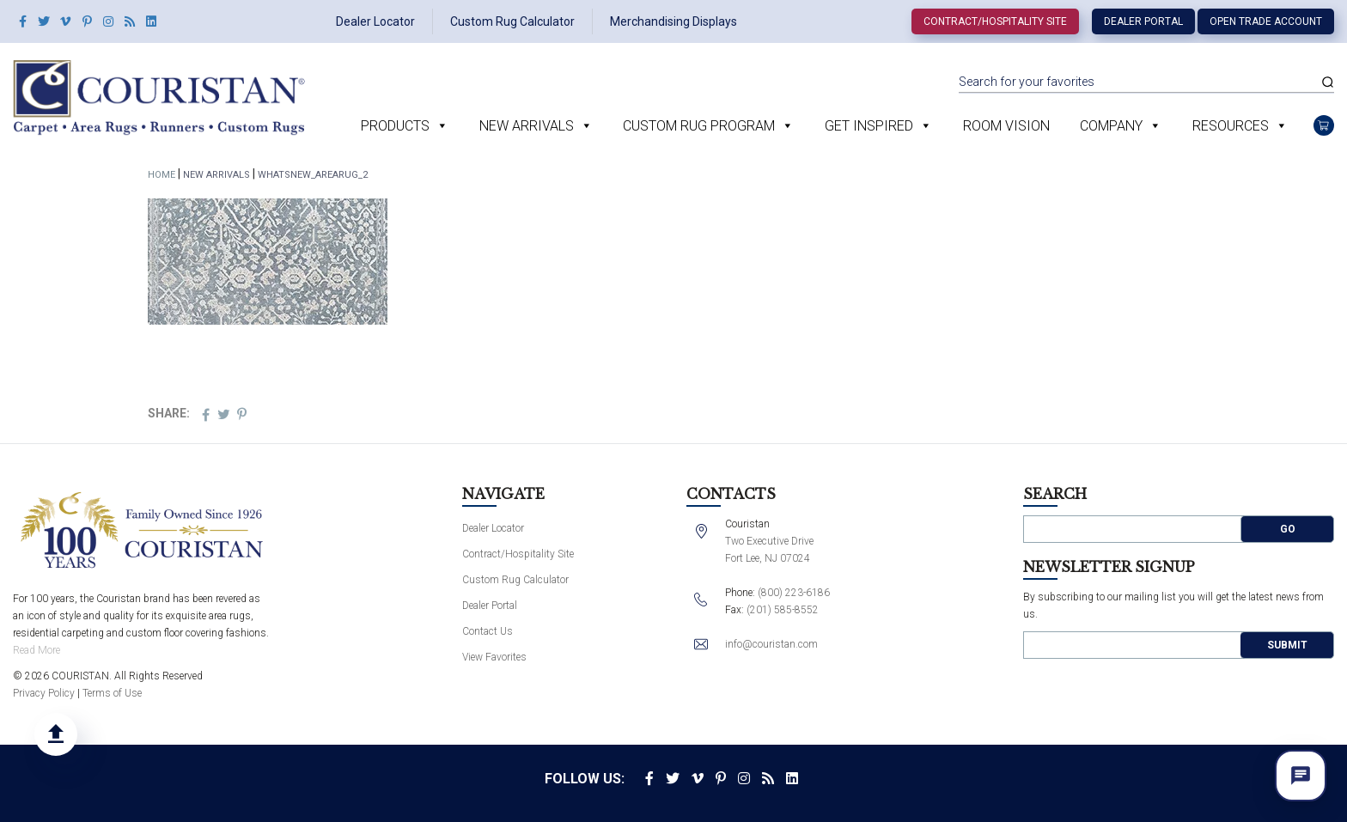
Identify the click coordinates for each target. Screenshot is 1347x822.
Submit (1287, 645)
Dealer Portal (1143, 21)
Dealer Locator (375, 21)
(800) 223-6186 (794, 593)
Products (395, 126)
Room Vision (1006, 126)
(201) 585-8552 (783, 610)
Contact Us (487, 631)
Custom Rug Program (699, 126)
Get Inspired (869, 126)
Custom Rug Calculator (512, 21)
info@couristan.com (771, 644)
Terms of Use (112, 693)
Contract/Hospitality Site (995, 21)
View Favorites (494, 657)
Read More (36, 650)
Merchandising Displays (673, 21)
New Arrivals (526, 126)
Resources (1230, 126)
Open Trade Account (1266, 21)
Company (1111, 126)
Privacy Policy (44, 693)
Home (161, 174)
